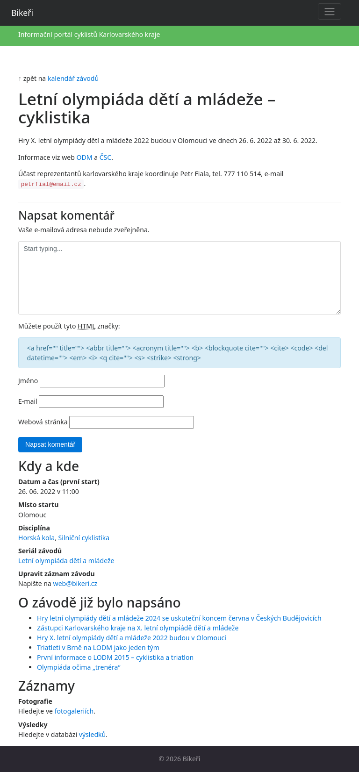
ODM (84, 157)
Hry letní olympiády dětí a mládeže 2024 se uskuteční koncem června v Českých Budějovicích (179, 618)
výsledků (92, 734)
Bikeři (22, 12)
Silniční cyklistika (84, 537)
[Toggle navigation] (329, 11)
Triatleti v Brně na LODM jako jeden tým (98, 647)
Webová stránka (43, 421)
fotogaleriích (74, 711)
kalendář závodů (73, 78)
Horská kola (36, 537)
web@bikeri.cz (75, 583)
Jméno (28, 380)
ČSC (106, 157)
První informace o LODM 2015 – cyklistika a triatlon (115, 657)
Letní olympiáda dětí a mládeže (66, 560)
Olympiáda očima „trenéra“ (79, 667)
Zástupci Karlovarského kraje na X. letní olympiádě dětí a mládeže (137, 627)
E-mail (27, 401)
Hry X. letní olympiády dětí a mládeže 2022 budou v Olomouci (131, 637)
